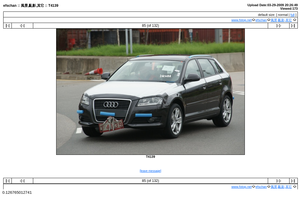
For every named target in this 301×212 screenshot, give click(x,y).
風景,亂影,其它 (281, 20)
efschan (261, 20)
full (292, 14)
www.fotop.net (241, 20)
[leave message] (150, 171)
